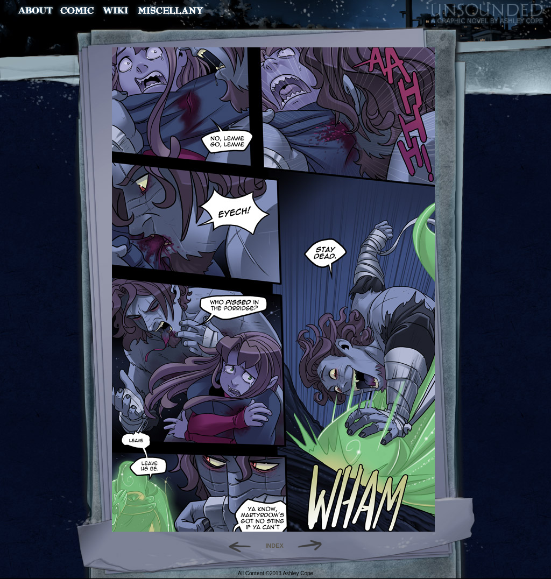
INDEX (274, 545)
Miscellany (170, 10)
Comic (77, 10)
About (36, 10)
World (116, 10)
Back (235, 546)
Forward (313, 546)
